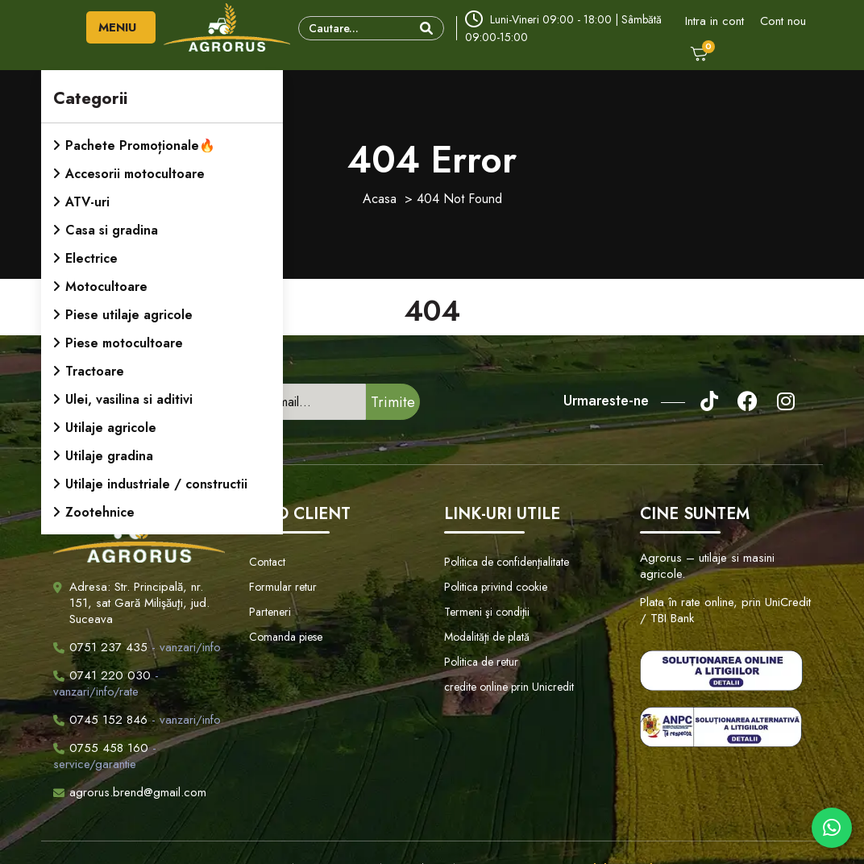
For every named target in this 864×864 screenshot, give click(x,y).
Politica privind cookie (495, 587)
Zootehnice (100, 512)
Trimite (393, 402)
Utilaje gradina (109, 456)
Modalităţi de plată (487, 637)
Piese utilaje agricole (129, 314)
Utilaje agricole (110, 427)
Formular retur (283, 587)
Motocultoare (106, 286)
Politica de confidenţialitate (506, 562)
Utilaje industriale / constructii (156, 484)
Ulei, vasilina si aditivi (129, 399)
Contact (267, 562)
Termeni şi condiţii (487, 612)
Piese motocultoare (124, 343)
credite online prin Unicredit (509, 687)
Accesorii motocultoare (135, 173)
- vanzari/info (137, 647)
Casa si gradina (111, 230)
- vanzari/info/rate (106, 683)
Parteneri (270, 612)
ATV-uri (87, 202)
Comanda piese (285, 637)
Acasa (380, 198)
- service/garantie (104, 756)
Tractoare (94, 371)
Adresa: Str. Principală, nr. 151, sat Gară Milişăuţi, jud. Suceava (139, 603)
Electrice (91, 258)
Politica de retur (481, 662)
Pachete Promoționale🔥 (140, 145)
